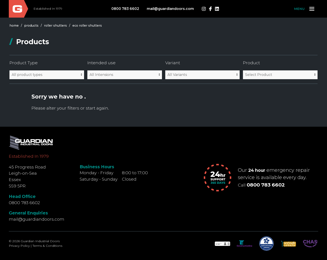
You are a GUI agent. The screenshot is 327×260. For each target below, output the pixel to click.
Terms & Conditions (47, 246)
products (31, 25)
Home (14, 25)
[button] (304, 9)
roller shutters (55, 25)
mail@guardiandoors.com (170, 9)
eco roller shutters (87, 25)
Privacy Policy (19, 246)
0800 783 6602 (125, 9)
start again (97, 108)
